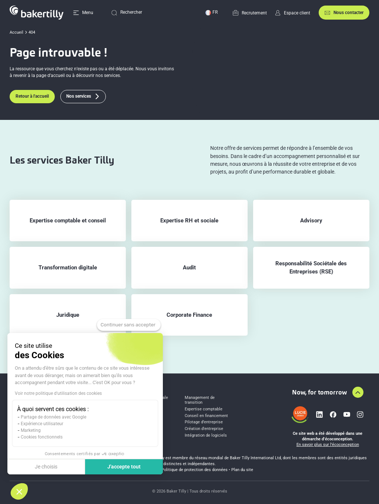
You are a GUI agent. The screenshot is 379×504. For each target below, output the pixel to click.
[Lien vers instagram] (360, 414)
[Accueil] (37, 13)
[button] (19, 491)
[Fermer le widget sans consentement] (129, 325)
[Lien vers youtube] (346, 414)
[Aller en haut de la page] (357, 392)
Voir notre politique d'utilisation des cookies (58, 393)
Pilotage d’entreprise (204, 422)
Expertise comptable (203, 409)
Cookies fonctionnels (42, 437)
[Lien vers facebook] (333, 414)
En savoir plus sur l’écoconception (327, 444)
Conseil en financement (206, 416)
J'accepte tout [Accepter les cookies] (124, 467)
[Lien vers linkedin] (319, 414)
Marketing (31, 430)
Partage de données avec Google (53, 417)
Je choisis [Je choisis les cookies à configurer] (46, 467)
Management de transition (200, 400)
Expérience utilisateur (42, 423)
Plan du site (242, 469)
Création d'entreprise (204, 429)
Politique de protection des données (194, 469)
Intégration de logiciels (206, 435)
